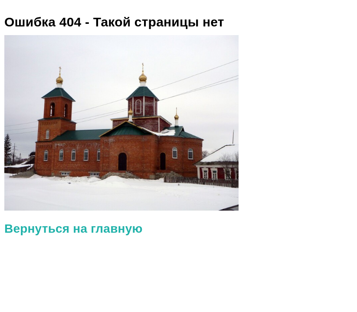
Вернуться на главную (73, 228)
